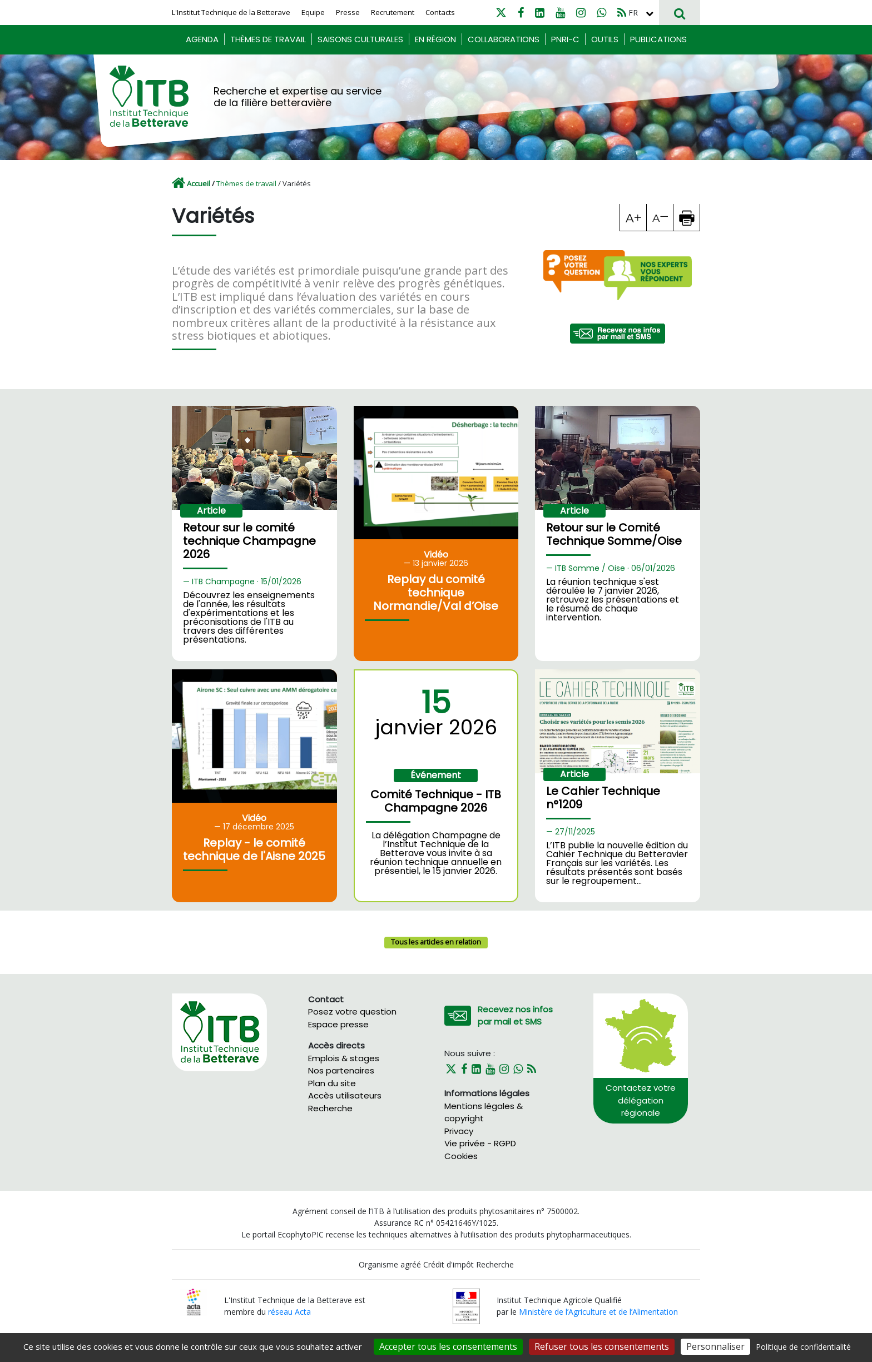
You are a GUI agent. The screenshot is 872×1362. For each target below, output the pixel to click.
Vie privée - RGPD (480, 1143)
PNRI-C (565, 39)
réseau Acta (289, 1311)
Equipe (313, 12)
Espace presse (338, 1024)
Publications (658, 39)
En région (435, 39)
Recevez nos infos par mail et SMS (515, 1015)
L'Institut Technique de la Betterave (231, 12)
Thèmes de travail (268, 39)
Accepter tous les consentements (448, 1346)
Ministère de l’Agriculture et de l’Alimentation (598, 1311)
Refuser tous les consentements (601, 1346)
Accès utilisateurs (345, 1095)
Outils (604, 39)
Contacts (440, 12)
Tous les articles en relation (436, 942)
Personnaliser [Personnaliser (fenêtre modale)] (715, 1346)
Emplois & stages (343, 1058)
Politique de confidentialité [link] (803, 1346)
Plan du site (332, 1083)
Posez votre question (352, 1011)
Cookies (461, 1156)
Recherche (330, 1108)
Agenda (202, 39)
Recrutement (392, 12)
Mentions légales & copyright (483, 1112)
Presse (348, 12)
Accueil (198, 183)
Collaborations (503, 39)
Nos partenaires (341, 1070)
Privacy (458, 1131)
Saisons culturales (360, 39)
